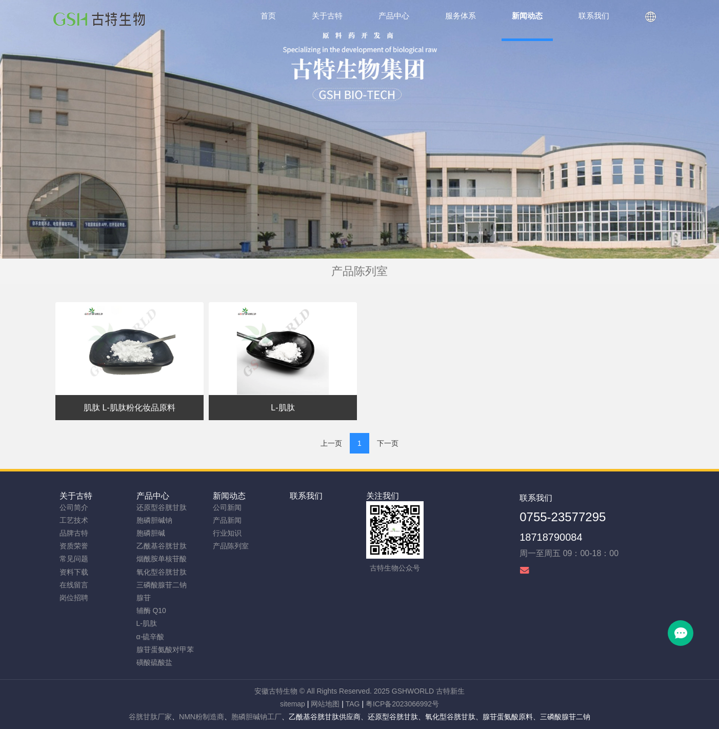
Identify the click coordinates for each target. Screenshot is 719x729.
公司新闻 (227, 507)
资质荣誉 (73, 546)
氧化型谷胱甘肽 (161, 572)
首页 (268, 15)
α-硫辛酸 (150, 637)
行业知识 (227, 533)
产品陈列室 (231, 546)
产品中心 (152, 495)
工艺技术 (73, 520)
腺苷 (143, 598)
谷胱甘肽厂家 (150, 717)
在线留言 (73, 585)
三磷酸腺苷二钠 (161, 585)
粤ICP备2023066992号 (402, 704)
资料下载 (73, 572)
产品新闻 (227, 520)
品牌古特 (73, 533)
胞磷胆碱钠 (154, 520)
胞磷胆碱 (150, 533)
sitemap (292, 704)
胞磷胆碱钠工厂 (256, 717)
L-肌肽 (146, 623)
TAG (353, 704)
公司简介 (73, 507)
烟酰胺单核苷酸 (161, 559)
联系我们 (306, 495)
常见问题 (73, 559)
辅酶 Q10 (151, 610)
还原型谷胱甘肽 (161, 507)
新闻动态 (229, 495)
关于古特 (75, 495)
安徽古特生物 (275, 691)
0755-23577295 (563, 517)
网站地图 (325, 704)
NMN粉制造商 (201, 717)
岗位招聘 (73, 598)
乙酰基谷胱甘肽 (161, 546)
